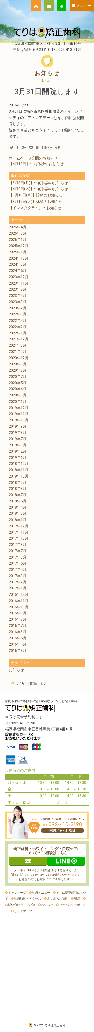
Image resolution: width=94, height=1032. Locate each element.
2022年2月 (17, 327)
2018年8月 (17, 488)
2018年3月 (17, 513)
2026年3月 (17, 233)
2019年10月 (18, 420)
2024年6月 (17, 264)
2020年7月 (17, 376)
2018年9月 (17, 482)
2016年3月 (17, 650)
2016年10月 (18, 607)
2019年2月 (17, 451)
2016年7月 (17, 625)
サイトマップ (23, 911)
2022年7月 (17, 314)
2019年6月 (17, 445)
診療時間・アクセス (27, 898)
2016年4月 (17, 644)
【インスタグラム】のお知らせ (35, 208)
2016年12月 (18, 594)
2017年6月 (17, 557)
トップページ (17, 892)
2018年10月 (18, 476)
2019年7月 (17, 438)
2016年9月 (17, 613)
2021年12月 (18, 339)
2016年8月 (17, 619)
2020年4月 (17, 389)
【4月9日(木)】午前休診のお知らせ (38, 189)
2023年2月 (17, 308)
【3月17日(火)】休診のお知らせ (35, 201)
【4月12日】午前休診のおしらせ (36, 164)
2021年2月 (17, 351)
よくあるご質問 (57, 898)
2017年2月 (17, 582)
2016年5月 (17, 638)
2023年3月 (17, 302)
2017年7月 (17, 551)
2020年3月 (17, 395)
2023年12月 (18, 277)
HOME (10, 683)
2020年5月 (17, 383)
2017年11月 (18, 532)
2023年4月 (17, 295)
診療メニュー (41, 892)
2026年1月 (17, 239)
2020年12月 (18, 358)
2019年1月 (17, 457)
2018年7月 (17, 495)
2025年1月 (17, 252)
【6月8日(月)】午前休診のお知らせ (38, 183)
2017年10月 (18, 538)
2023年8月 (17, 289)
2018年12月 (18, 463)
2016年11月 (18, 601)
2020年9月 (17, 364)
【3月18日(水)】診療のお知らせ (35, 195)
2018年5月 (17, 501)
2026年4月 (17, 227)
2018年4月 (17, 507)
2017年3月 (17, 576)
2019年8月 (17, 432)
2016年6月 (17, 632)
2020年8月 (17, 370)
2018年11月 (18, 470)
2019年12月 (18, 408)
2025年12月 (18, 246)
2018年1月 (17, 520)
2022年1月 (17, 333)
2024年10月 (18, 258)
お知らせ (16, 670)
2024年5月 (17, 270)
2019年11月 (18, 414)
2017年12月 (18, 526)
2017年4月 (17, 569)
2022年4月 (17, 320)
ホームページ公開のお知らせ (33, 158)
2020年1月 (17, 401)
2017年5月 (17, 563)
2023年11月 (18, 283)
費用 (77, 898)
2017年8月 (17, 544)
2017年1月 (17, 588)
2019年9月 (17, 426)
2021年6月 (17, 345)
